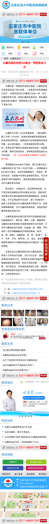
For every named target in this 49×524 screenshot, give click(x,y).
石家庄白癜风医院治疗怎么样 (18, 427)
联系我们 (43, 474)
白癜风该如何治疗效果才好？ (16, 370)
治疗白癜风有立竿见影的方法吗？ (18, 365)
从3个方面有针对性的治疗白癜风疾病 (20, 360)
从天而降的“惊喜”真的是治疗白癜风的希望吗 (25, 437)
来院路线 (26, 47)
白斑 (42, 47)
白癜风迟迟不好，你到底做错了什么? (22, 442)
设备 (26, 54)
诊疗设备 (18, 474)
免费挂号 (13, 462)
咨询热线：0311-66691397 (37, 382)
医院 (10, 54)
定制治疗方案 (13, 468)
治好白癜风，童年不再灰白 (17, 432)
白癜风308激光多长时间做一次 (26, 293)
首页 (6, 58)
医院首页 (6, 474)
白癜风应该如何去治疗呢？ (15, 355)
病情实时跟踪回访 (36, 468)
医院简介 (10, 47)
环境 (42, 54)
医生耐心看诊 (36, 462)
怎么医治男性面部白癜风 (14, 350)
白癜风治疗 (15, 58)
